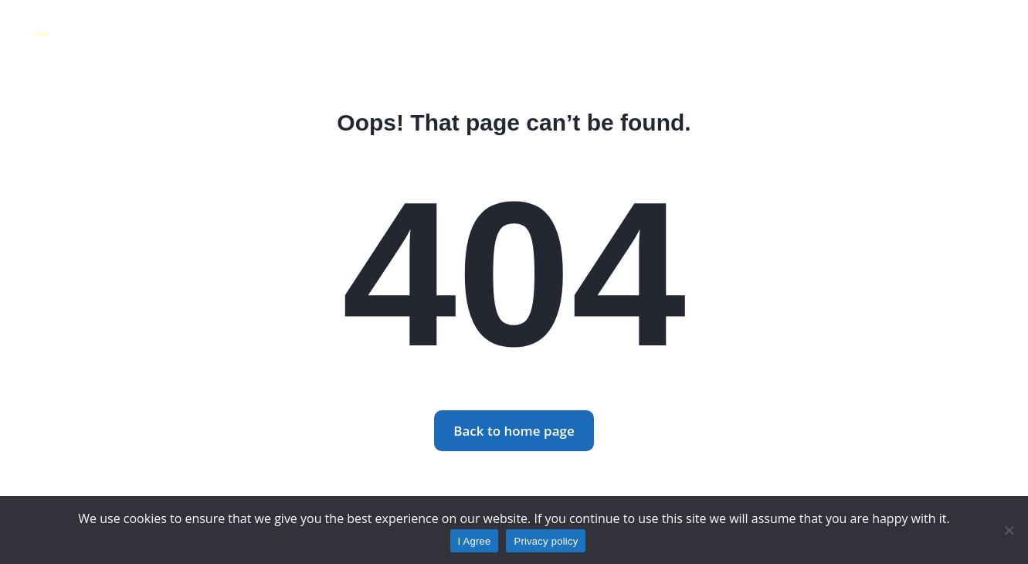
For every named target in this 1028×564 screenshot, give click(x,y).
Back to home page (513, 431)
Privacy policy (546, 541)
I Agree (474, 541)
